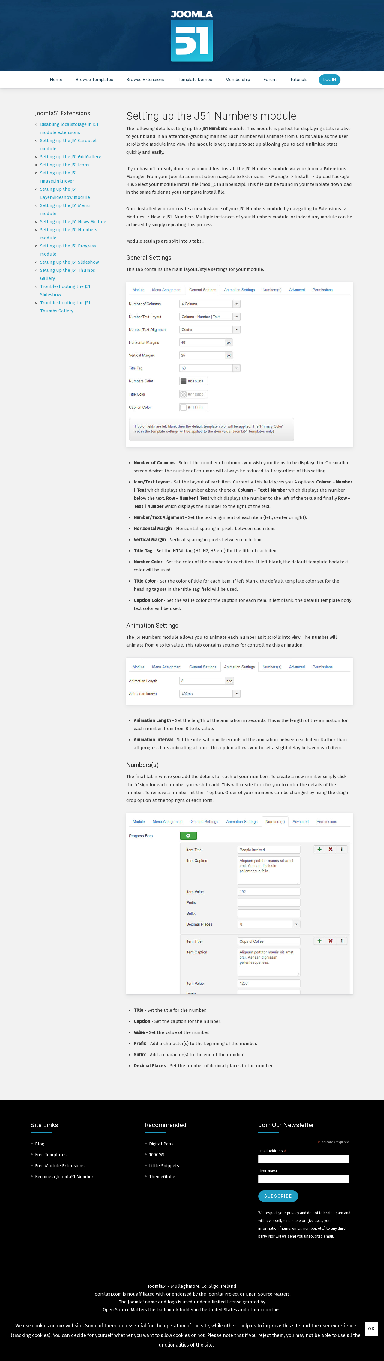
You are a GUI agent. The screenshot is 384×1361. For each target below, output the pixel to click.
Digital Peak (161, 1144)
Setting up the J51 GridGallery (70, 156)
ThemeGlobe (162, 1176)
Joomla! (136, 1302)
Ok (371, 1328)
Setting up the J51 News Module (73, 221)
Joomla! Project (222, 1294)
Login (329, 79)
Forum (270, 79)
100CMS (156, 1154)
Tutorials (299, 79)
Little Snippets (164, 1166)
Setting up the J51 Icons (64, 165)
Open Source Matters (268, 1294)
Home (56, 79)
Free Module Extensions (60, 1166)
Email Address (272, 1151)
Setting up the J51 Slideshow (69, 262)
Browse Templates (94, 79)
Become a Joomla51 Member (64, 1176)
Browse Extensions (145, 79)
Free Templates (51, 1154)
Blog (39, 1144)
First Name (268, 1171)
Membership (238, 79)
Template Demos (195, 79)
